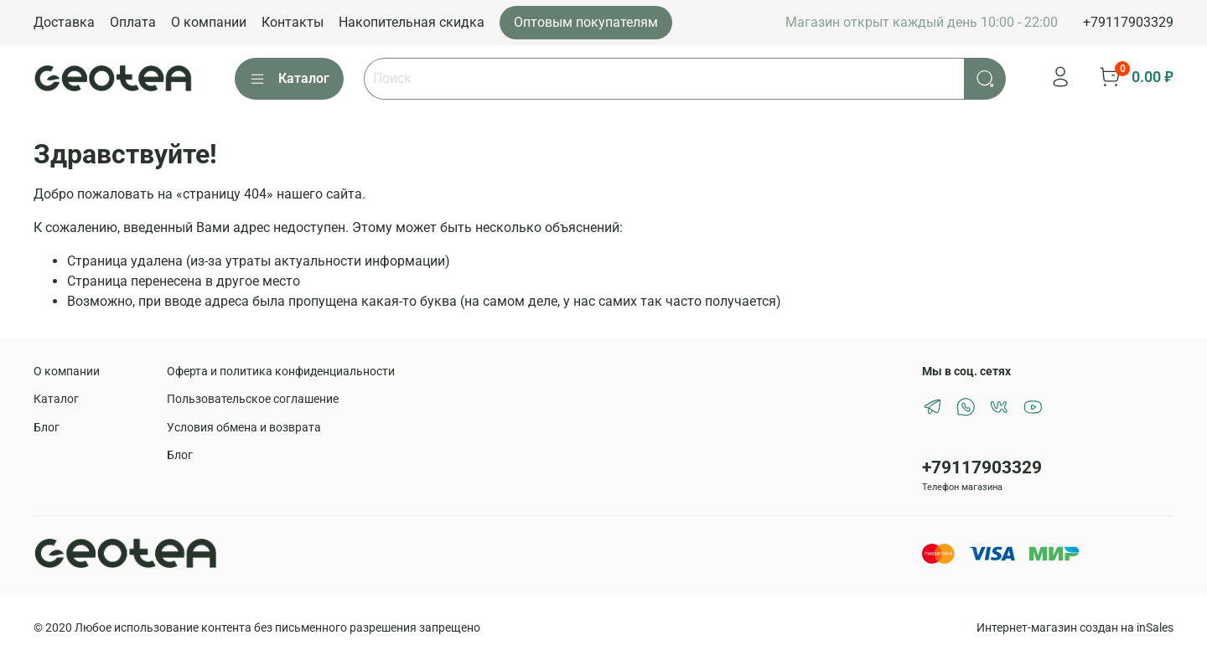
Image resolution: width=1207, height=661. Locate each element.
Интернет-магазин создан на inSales (1074, 628)
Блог (47, 428)
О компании (208, 22)
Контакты (293, 22)
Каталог (289, 78)
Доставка (64, 22)
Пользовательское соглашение (253, 399)
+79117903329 (1128, 22)
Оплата (133, 22)
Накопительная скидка (411, 22)
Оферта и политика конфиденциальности (281, 371)
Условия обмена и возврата (244, 428)
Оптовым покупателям (586, 22)
